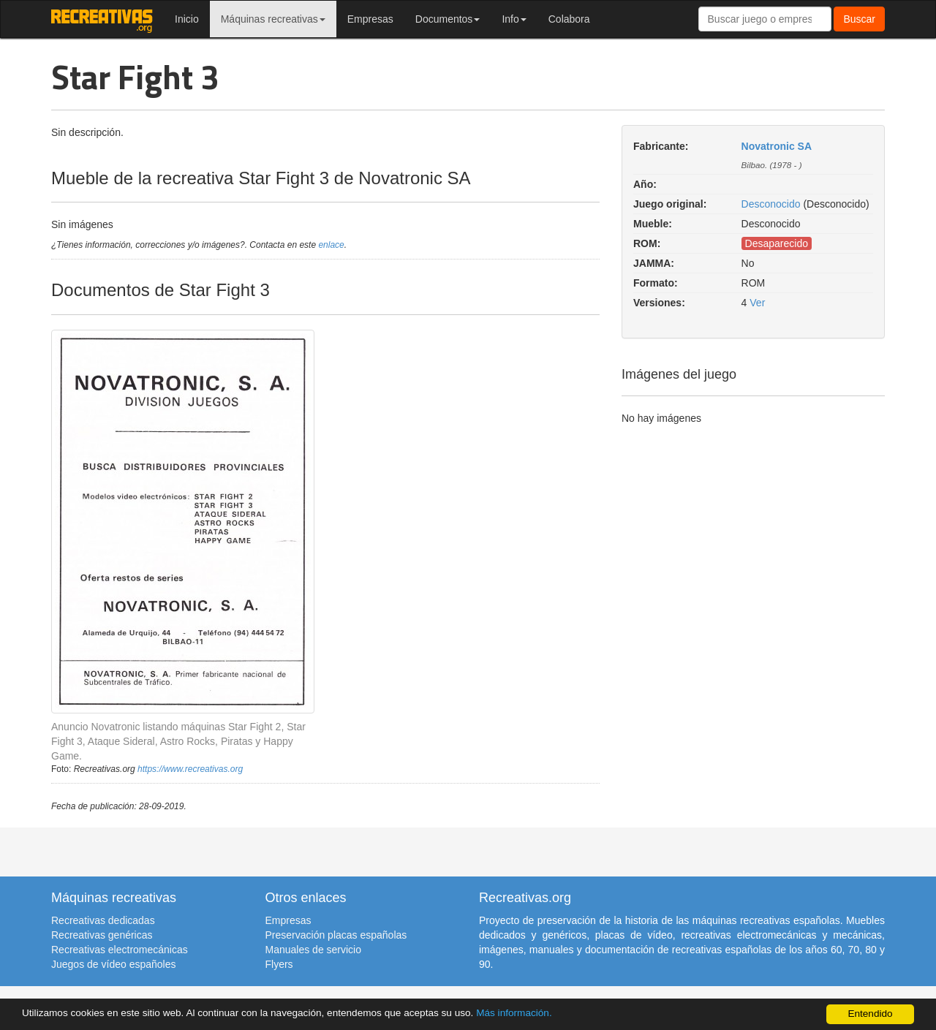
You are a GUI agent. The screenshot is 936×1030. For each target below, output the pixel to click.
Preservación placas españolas (336, 935)
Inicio (187, 19)
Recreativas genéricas (102, 935)
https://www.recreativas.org (190, 769)
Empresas (370, 19)
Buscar (859, 19)
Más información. (514, 1012)
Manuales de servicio (313, 949)
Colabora (569, 19)
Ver (757, 302)
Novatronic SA (776, 146)
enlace (331, 245)
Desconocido (771, 204)
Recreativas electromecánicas (119, 949)
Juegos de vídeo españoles (113, 964)
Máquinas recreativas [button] (273, 19)
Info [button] (514, 19)
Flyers (279, 964)
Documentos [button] (447, 19)
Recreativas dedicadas (103, 920)
